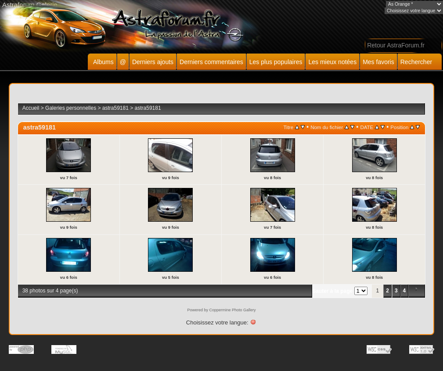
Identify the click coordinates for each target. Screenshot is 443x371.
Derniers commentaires (211, 61)
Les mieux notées (332, 61)
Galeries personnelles (70, 108)
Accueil (31, 108)
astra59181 (115, 108)
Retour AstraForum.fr (396, 45)
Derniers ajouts (152, 61)
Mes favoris (378, 61)
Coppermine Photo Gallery (232, 310)
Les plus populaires (276, 61)
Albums (103, 61)
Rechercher (416, 61)
